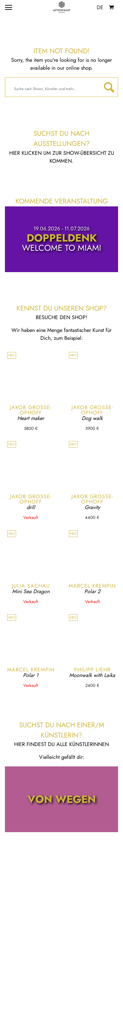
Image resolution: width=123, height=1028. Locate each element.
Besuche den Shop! (61, 317)
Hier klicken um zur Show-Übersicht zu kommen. (61, 157)
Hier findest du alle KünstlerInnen (61, 744)
